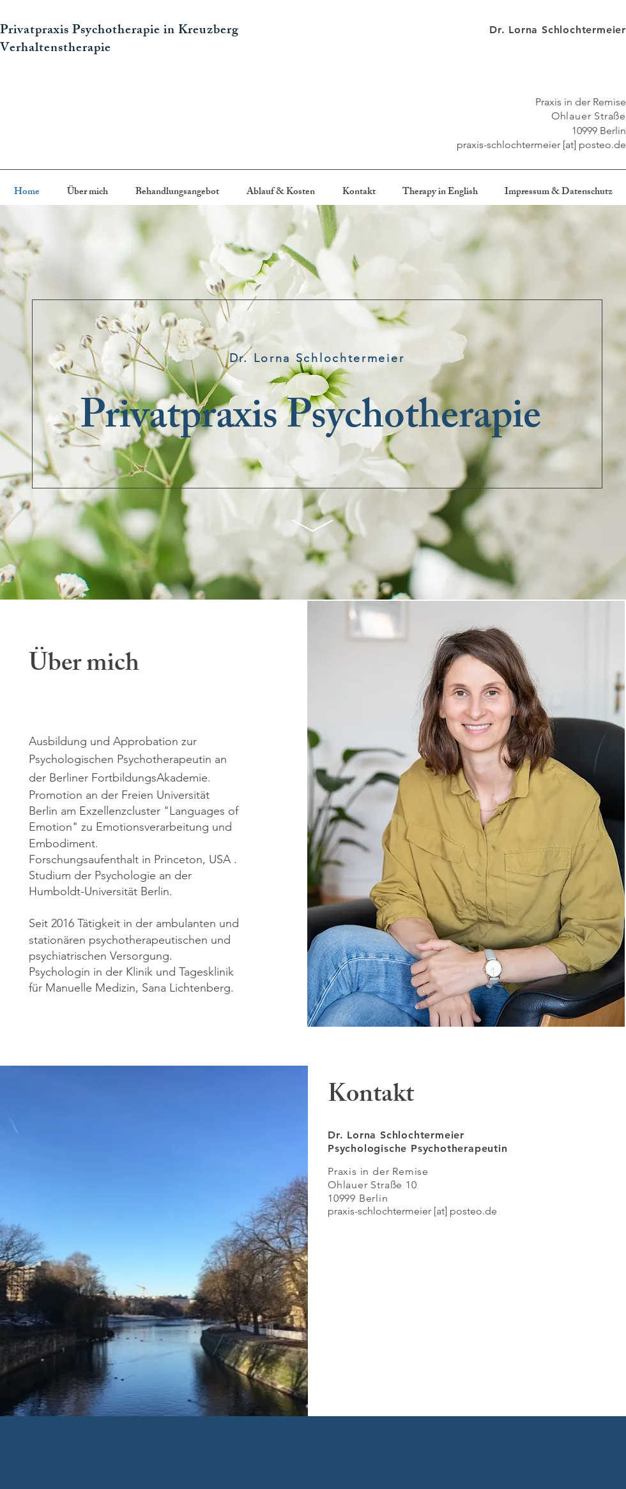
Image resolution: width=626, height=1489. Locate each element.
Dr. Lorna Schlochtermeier (557, 30)
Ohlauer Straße (588, 116)
